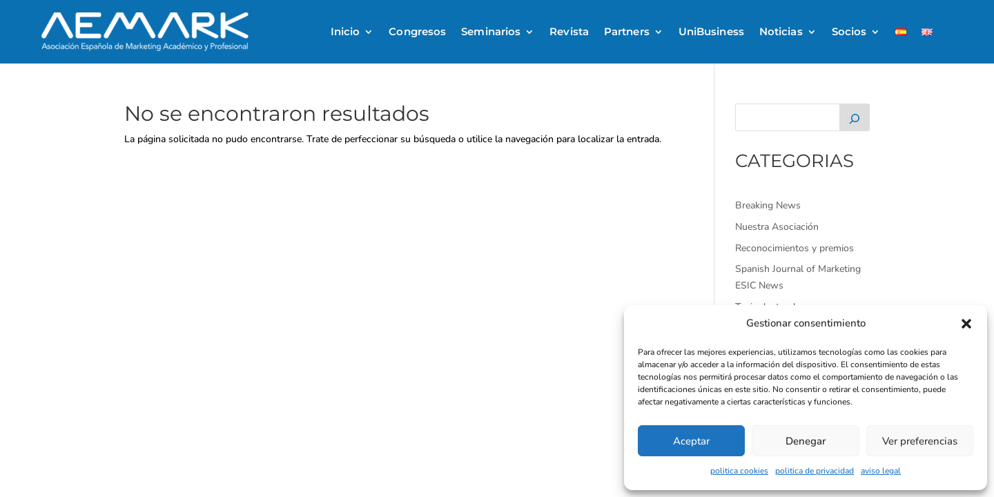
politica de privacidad (814, 470)
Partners (627, 31)
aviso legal (881, 470)
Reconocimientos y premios (794, 248)
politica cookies (739, 470)
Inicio (345, 31)
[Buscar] (854, 117)
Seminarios (490, 31)
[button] (966, 324)
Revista (569, 31)
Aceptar (691, 441)
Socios (849, 31)
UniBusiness (711, 31)
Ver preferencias (919, 441)
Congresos (417, 31)
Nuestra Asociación (777, 226)
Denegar (806, 441)
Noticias (781, 31)
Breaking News (768, 205)
